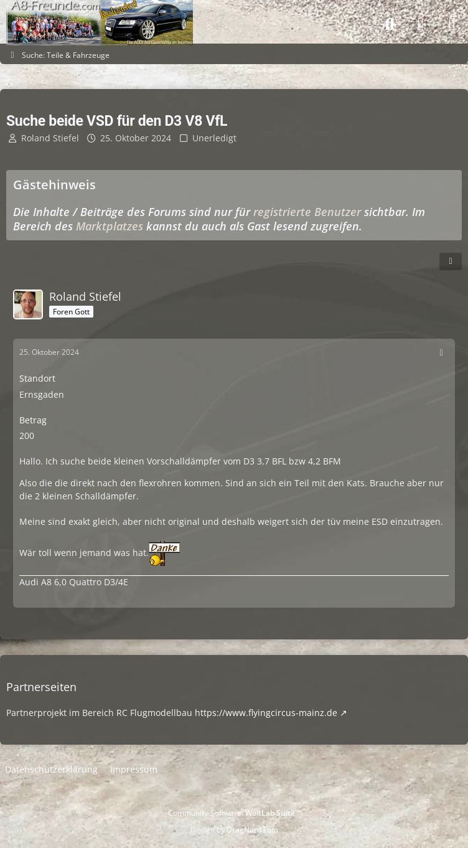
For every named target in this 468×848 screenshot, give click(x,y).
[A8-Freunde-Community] (99, 12)
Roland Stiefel (50, 138)
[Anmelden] (420, 24)
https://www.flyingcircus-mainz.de (266, 712)
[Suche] (389, 24)
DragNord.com (252, 829)
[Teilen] (450, 261)
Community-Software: (234, 813)
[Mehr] (441, 352)
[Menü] (451, 24)
